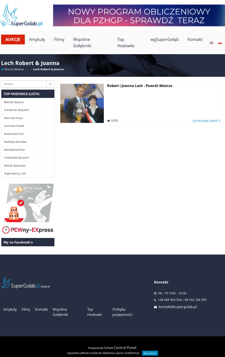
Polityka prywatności (122, 312)
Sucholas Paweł (14, 126)
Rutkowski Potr (14, 134)
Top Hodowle (125, 42)
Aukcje (12, 39)
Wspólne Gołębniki (82, 42)
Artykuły (37, 39)
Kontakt (195, 39)
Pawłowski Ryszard (16, 157)
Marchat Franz (13, 118)
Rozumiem (150, 353)
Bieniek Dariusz (14, 102)
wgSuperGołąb (164, 39)
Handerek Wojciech (16, 110)
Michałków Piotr (14, 150)
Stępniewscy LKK (15, 173)
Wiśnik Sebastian (15, 166)
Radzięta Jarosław (15, 142)
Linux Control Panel (120, 347)
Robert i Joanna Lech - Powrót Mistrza (139, 85)
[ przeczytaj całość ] (206, 121)
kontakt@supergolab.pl (178, 306)
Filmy (59, 39)
